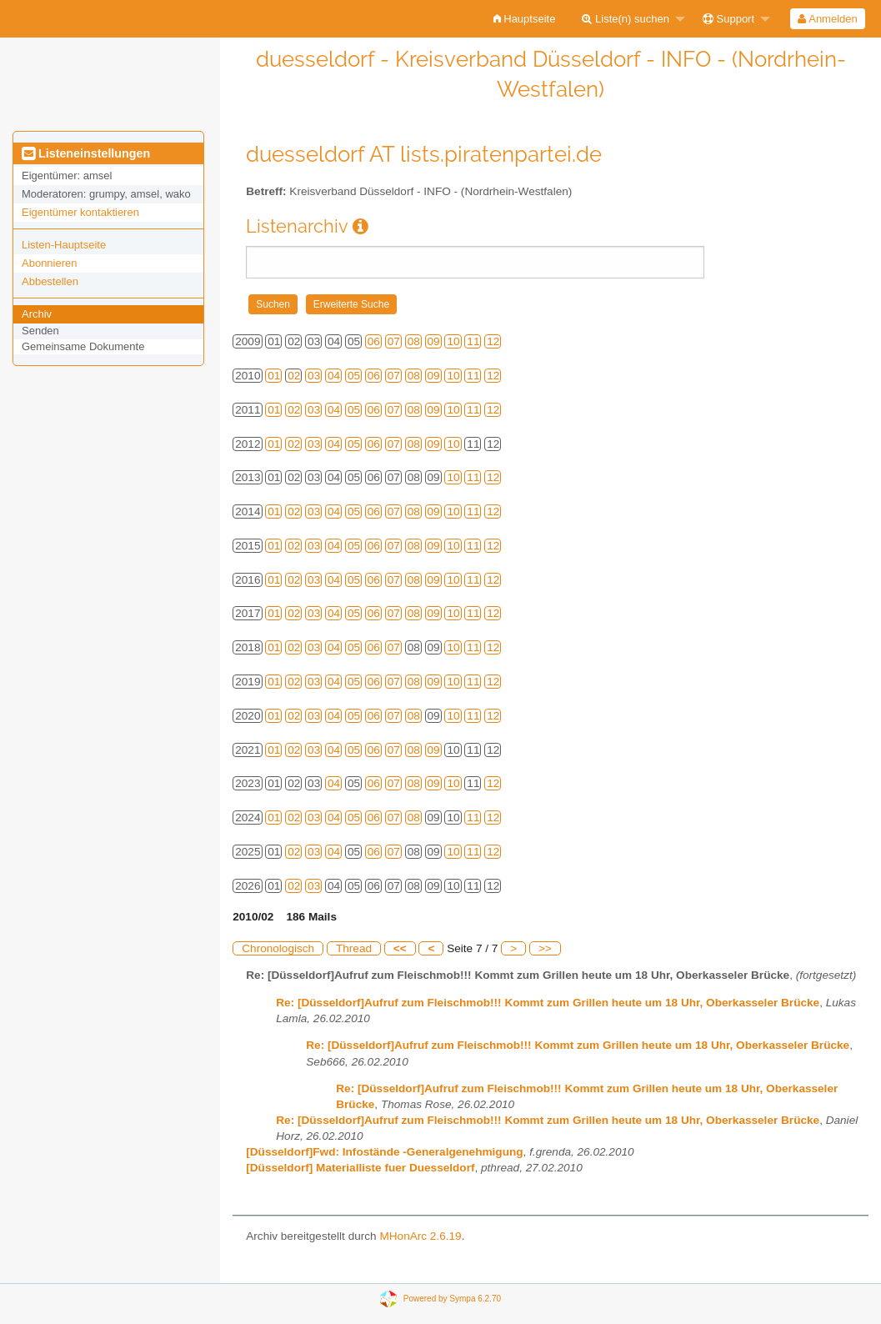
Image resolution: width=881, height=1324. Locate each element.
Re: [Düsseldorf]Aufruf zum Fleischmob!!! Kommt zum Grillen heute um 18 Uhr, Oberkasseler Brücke (547, 1002)
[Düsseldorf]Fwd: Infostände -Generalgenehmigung (384, 1152)
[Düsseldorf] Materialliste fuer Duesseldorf (360, 1167)
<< (400, 948)
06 (374, 341)
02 (294, 375)
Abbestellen (50, 281)
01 (274, 375)
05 (354, 375)
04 (334, 375)
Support (728, 19)
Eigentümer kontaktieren (80, 212)
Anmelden (827, 19)
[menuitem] (524, 19)
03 (314, 375)
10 (453, 341)
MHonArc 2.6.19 (420, 1236)
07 (394, 341)
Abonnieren (50, 263)
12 (493, 341)
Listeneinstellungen (86, 153)
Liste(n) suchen (625, 19)
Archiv (37, 314)
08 (414, 341)
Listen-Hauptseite (64, 244)
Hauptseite (524, 19)
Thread (354, 948)
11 (473, 341)
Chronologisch (278, 948)
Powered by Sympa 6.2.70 (452, 1298)
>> (545, 948)
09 (434, 341)
